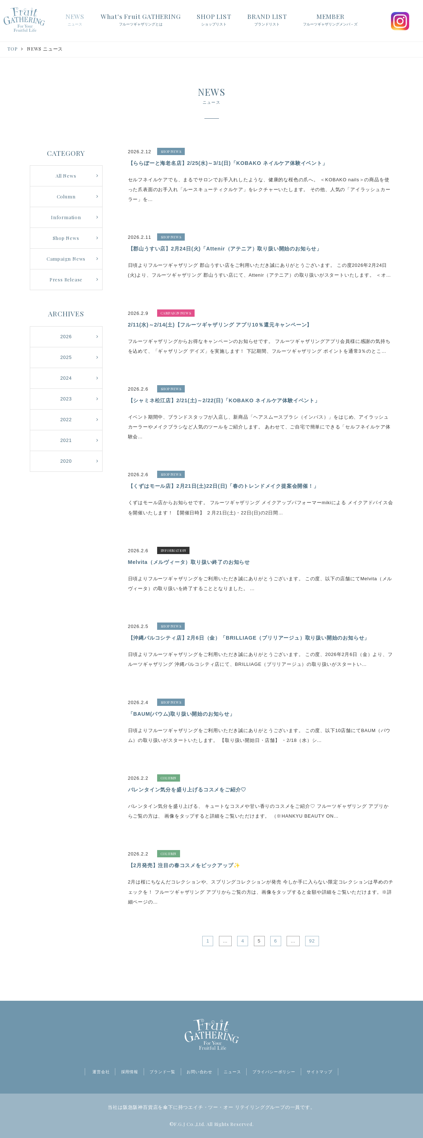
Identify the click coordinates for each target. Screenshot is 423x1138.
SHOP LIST (214, 20)
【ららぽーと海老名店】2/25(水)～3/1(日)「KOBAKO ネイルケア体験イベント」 (228, 163)
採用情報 (129, 1072)
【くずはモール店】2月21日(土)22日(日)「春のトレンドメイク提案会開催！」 (223, 486)
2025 (66, 357)
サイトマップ (319, 1072)
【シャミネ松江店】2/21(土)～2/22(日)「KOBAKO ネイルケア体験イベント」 (224, 400)
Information (66, 217)
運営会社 (100, 1072)
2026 (66, 336)
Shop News (66, 238)
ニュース (232, 1072)
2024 (66, 378)
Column (66, 196)
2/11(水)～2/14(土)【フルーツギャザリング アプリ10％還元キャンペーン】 (220, 325)
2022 (66, 419)
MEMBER (330, 20)
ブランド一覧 (162, 1072)
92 (312, 941)
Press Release (66, 279)
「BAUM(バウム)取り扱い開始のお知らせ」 (181, 714)
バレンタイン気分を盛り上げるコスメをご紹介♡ (187, 790)
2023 (66, 399)
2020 (66, 461)
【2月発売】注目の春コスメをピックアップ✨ (184, 865)
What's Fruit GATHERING (141, 20)
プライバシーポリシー (273, 1072)
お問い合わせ (199, 1072)
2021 (66, 440)
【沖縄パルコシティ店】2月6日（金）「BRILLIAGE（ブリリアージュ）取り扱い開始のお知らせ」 (249, 638)
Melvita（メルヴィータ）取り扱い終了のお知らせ (189, 562)
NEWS (74, 20)
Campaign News (66, 259)
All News (66, 176)
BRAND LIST (267, 20)
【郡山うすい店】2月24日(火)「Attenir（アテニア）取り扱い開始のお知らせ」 (225, 249)
